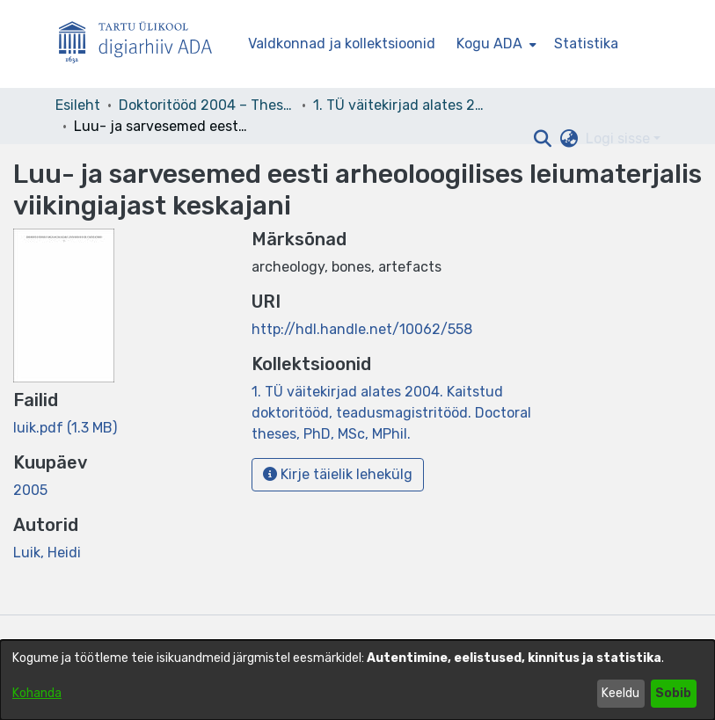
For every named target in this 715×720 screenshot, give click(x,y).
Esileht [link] (77, 105)
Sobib (673, 693)
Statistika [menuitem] (586, 43)
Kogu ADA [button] (489, 43)
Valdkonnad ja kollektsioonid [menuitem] (341, 43)
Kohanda (37, 693)
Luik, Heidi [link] (47, 552)
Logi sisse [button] (619, 138)
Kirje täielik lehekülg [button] (337, 474)
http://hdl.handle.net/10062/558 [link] (362, 329)
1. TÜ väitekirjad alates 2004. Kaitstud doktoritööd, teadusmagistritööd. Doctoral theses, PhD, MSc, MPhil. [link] (401, 105)
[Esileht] (142, 44)
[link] (65, 427)
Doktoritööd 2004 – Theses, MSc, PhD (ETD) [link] (207, 105)
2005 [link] (30, 490)
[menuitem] (494, 44)
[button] (543, 138)
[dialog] (357, 680)
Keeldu (620, 693)
